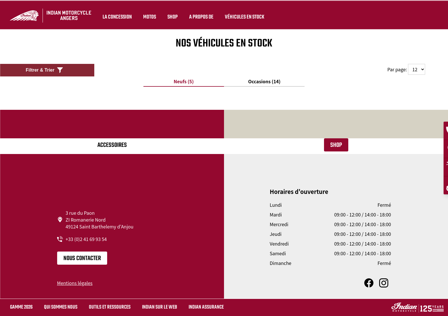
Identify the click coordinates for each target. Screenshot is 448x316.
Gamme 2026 (21, 307)
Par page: (406, 69)
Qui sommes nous (60, 307)
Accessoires (112, 145)
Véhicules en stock (244, 15)
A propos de (201, 15)
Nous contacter (82, 258)
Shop (172, 15)
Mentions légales (75, 282)
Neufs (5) (184, 81)
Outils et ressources (110, 307)
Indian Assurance (206, 307)
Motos (149, 15)
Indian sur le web (159, 307)
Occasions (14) (264, 81)
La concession (116, 15)
